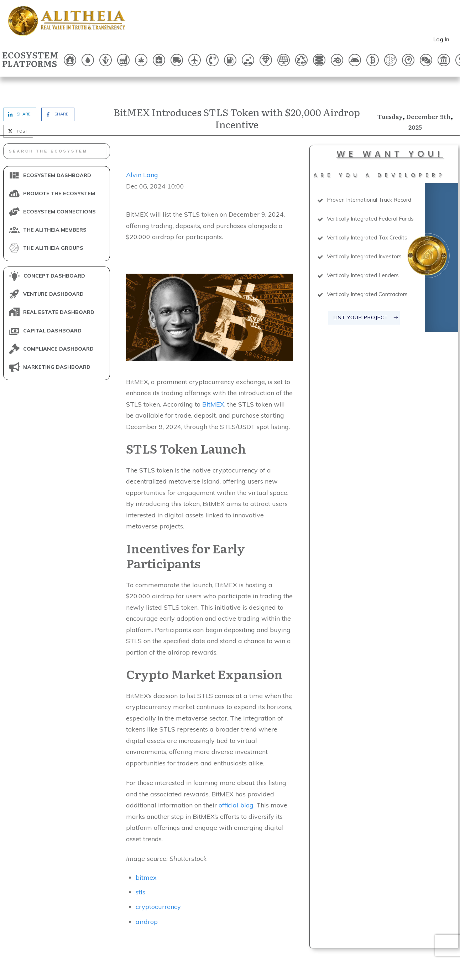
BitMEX (213, 382)
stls (140, 870)
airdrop (147, 899)
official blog (236, 783)
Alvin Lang (142, 153)
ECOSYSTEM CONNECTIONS (59, 189)
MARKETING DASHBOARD (56, 345)
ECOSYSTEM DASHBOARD (57, 153)
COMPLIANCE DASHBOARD (58, 327)
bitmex (146, 855)
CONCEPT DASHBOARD (54, 254)
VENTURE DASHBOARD (53, 272)
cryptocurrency (158, 885)
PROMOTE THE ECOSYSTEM (59, 171)
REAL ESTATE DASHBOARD (58, 290)
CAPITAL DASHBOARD (52, 308)
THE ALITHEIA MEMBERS (55, 208)
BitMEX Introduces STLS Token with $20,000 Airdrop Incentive (237, 96)
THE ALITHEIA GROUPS (53, 226)
